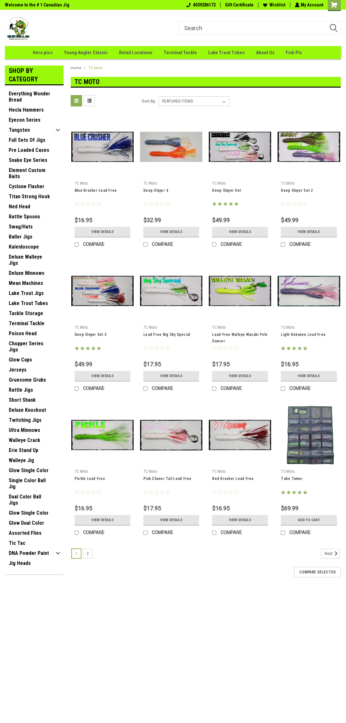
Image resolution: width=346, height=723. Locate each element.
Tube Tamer (292, 478)
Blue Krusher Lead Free (96, 190)
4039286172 (200, 4)
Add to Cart (309, 519)
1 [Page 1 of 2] (76, 553)
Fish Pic (294, 52)
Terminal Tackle (180, 52)
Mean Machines (26, 283)
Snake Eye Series (28, 160)
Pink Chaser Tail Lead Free (167, 478)
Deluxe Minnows (26, 273)
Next (332, 553)
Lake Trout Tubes (226, 52)
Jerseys (18, 370)
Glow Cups (20, 360)
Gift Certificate (238, 4)
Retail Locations (135, 52)
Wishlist (273, 4)
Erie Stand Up (23, 450)
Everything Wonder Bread (29, 97)
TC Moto (96, 68)
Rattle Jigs (21, 390)
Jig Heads (20, 563)
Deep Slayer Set (226, 190)
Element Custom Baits (27, 173)
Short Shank (22, 400)
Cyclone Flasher (26, 186)
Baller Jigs (20, 237)
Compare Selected (317, 572)
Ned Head (19, 206)
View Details (102, 231)
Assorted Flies (25, 533)
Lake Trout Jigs (26, 293)
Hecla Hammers (26, 110)
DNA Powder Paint (29, 553)
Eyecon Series (25, 120)
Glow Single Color (29, 470)
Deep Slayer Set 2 (297, 190)
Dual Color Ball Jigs (25, 500)
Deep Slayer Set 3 (90, 334)
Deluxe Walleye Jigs (25, 260)
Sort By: (149, 101)
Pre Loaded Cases (29, 150)
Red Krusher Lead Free (233, 478)
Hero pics (43, 52)
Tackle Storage (26, 313)
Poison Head (23, 333)
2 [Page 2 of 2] (88, 553)
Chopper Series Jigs (26, 346)
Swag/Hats (21, 227)
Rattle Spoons (24, 217)
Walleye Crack (24, 440)
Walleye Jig (21, 460)
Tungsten (19, 130)
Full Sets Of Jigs (27, 140)
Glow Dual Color (26, 523)
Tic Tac (17, 543)
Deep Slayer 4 (155, 190)
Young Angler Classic (86, 52)
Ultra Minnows (24, 430)
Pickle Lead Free (90, 478)
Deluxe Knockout (27, 410)
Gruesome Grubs (27, 380)
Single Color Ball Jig (27, 483)
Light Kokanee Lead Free (303, 334)
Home (76, 68)
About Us (265, 52)
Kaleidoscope (24, 247)
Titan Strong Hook (29, 196)
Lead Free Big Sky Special (166, 334)
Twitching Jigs (25, 420)
